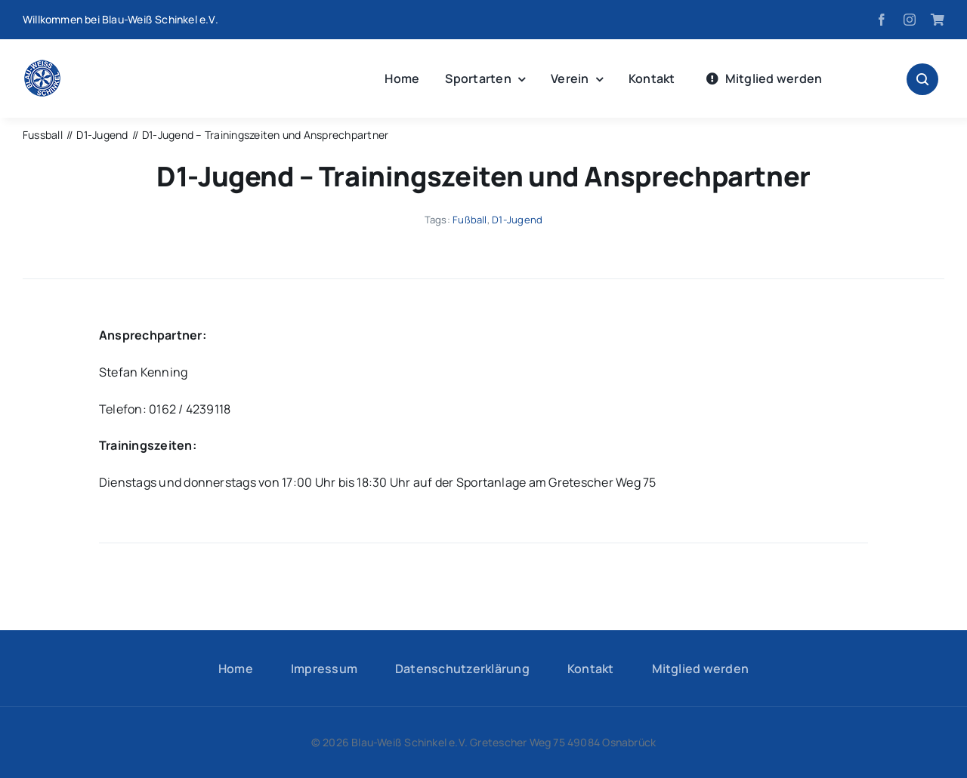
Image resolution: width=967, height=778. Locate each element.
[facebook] (882, 20)
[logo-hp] (42, 65)
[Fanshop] (937, 20)
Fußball (470, 219)
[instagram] (910, 20)
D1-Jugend (517, 219)
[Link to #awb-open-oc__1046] (922, 79)
